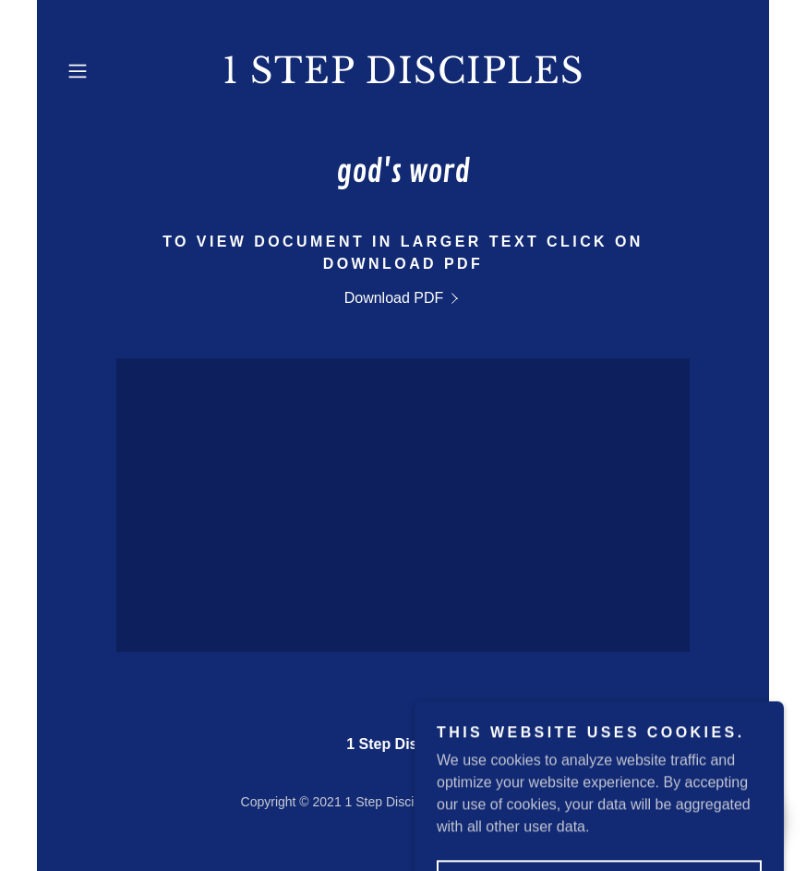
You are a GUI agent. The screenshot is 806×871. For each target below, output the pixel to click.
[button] (110, 71)
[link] (403, 78)
